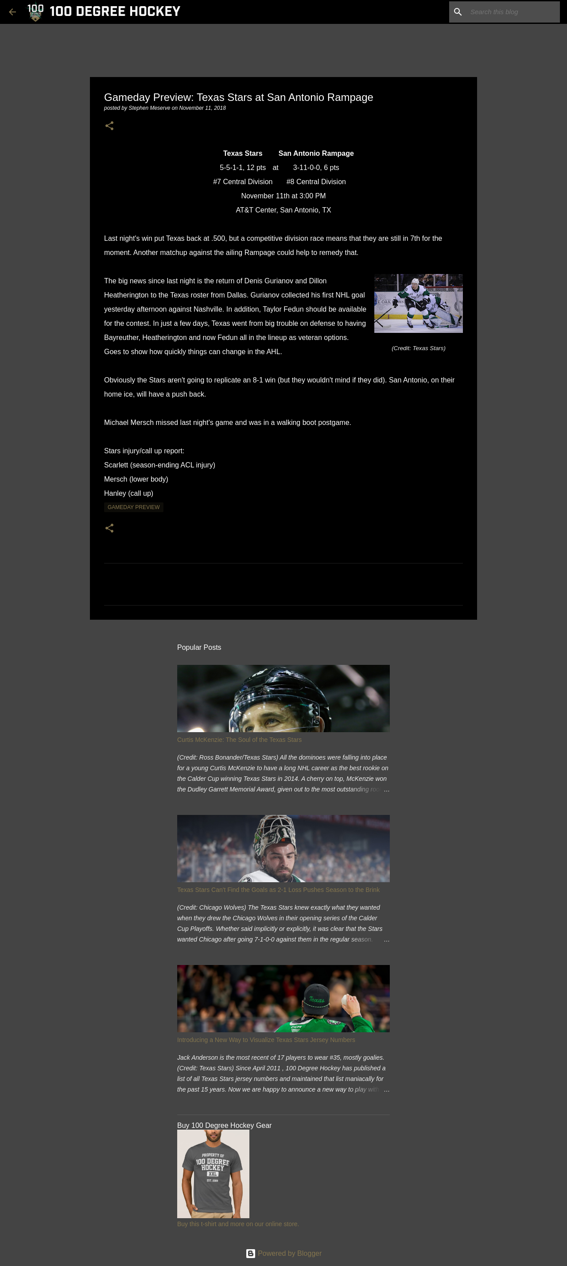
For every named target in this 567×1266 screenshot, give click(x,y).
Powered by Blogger (283, 1253)
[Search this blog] (513, 12)
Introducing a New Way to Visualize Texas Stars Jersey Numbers (266, 1039)
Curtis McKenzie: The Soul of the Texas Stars (239, 739)
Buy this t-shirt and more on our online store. (238, 1223)
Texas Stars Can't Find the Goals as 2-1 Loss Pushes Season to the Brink (278, 889)
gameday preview (134, 507)
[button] (109, 126)
